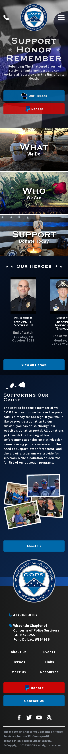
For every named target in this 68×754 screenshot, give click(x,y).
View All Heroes (34, 365)
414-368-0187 (23, 615)
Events (49, 651)
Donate (34, 109)
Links (49, 661)
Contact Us (34, 700)
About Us (34, 546)
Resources (49, 671)
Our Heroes (34, 96)
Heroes (18, 661)
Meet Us (19, 671)
